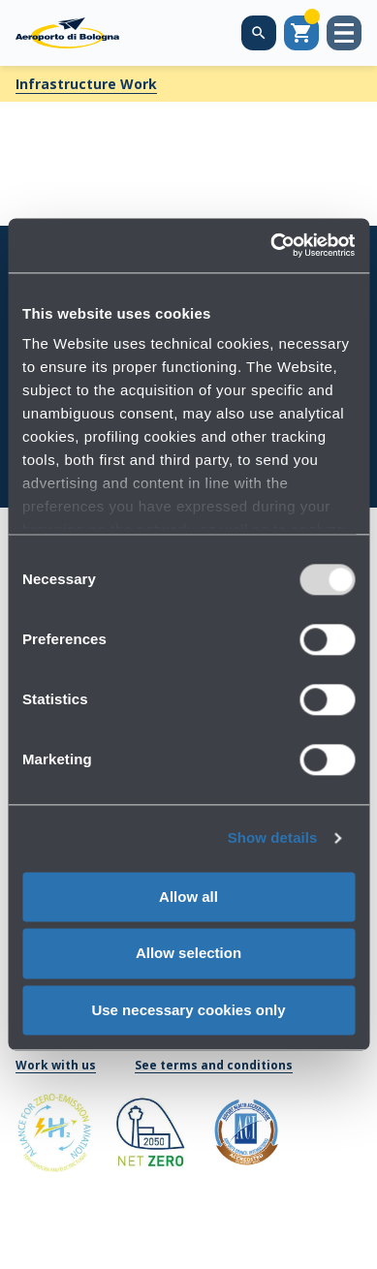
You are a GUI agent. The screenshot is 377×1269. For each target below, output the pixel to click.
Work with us (56, 1065)
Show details (273, 837)
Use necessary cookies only (188, 1010)
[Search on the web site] (258, 32)
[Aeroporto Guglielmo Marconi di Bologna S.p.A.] (67, 32)
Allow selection (188, 953)
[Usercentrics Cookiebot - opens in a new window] (271, 245)
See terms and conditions (214, 1065)
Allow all (188, 896)
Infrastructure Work (86, 84)
